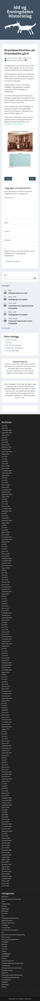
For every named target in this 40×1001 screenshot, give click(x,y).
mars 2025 (5, 442)
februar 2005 (6, 860)
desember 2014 (6, 663)
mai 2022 (4, 499)
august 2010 (5, 781)
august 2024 (5, 454)
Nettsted (7, 240)
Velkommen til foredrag (14, 348)
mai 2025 (4, 437)
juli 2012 (4, 731)
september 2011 (7, 753)
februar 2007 (6, 845)
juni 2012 (4, 734)
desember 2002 (6, 876)
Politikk (4, 951)
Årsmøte (4, 906)
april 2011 (5, 762)
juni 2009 (4, 810)
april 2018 (5, 577)
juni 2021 (4, 513)
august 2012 (5, 729)
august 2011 (5, 755)
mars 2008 (5, 836)
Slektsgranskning (12, 60)
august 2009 (5, 807)
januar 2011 (5, 769)
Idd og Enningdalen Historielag (20, 11)
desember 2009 (6, 798)
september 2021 (7, 511)
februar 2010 (6, 793)
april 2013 (5, 710)
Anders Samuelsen (12, 58)
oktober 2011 (6, 750)
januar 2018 (5, 584)
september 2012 (7, 727)
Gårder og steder (7, 920)
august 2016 (5, 620)
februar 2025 (6, 445)
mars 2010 (5, 791)
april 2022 (5, 501)
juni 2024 (4, 456)
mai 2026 (4, 426)
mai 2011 (4, 760)
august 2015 (5, 646)
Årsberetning (6, 904)
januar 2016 (5, 634)
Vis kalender (6, 328)
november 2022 (7, 490)
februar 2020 (6, 532)
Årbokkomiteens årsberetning (11, 899)
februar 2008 (6, 838)
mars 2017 (5, 606)
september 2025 (7, 433)
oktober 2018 (6, 563)
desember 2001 (6, 879)
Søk (5, 275)
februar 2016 (6, 632)
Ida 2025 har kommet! (14, 345)
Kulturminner (6, 937)
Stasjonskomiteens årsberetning (12, 975)
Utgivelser (20, 60)
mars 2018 (5, 580)
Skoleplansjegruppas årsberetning (12, 963)
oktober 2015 (6, 641)
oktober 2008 (6, 829)
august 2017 (5, 594)
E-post (7, 231)
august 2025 (5, 435)
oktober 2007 (6, 843)
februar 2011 (6, 767)
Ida (3, 932)
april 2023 (5, 480)
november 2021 (7, 509)
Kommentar (9, 198)
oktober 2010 (6, 777)
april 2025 (5, 440)
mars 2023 (5, 482)
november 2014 (7, 665)
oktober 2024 (6, 449)
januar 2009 (5, 822)
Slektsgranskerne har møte (18, 293)
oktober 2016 (6, 615)
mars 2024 (5, 463)
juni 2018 (4, 573)
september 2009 (7, 805)
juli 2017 (4, 596)
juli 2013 (4, 703)
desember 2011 (6, 746)
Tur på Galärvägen (12, 351)
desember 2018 (6, 558)
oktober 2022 (6, 492)
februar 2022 (6, 506)
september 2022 (7, 494)
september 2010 (7, 779)
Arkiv (3, 901)
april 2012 (5, 736)
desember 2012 (6, 720)
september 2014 (7, 670)
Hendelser (5, 925)
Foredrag (4, 913)
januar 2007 (5, 848)
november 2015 (7, 639)
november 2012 (7, 722)
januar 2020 (5, 535)
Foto (3, 916)
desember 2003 (6, 871)
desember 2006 (6, 850)
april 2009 (5, 814)
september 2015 (7, 644)
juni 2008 (4, 833)
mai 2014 (4, 679)
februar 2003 (6, 874)
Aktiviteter (5, 897)
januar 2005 (5, 862)
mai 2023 (4, 478)
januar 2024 (5, 468)
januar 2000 (5, 883)
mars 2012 (5, 739)
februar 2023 (6, 485)
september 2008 (7, 831)
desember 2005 (6, 855)
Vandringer (5, 984)
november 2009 (7, 800)
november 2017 (7, 587)
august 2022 (5, 497)
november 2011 (7, 748)
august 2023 (5, 475)
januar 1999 (5, 886)
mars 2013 (5, 713)
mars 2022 (5, 504)
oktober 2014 (6, 667)
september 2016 (7, 618)
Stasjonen (5, 973)
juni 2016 (4, 622)
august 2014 (5, 672)
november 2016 (7, 613)
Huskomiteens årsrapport (10, 930)
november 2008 (7, 826)
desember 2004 (6, 864)
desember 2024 (6, 447)
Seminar (4, 958)
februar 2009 (6, 819)
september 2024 (7, 452)
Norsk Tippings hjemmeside (19, 371)
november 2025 (7, 430)
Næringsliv (5, 942)
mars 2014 (5, 684)
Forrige (8, 179)
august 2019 (5, 542)
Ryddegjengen (6, 954)
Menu (4, 3)
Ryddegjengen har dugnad (17, 299)
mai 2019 (4, 549)
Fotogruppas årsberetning (10, 918)
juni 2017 (4, 599)
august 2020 (5, 523)
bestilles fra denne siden (13, 124)
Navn (6, 223)
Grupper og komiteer (8, 923)
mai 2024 (4, 459)
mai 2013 (4, 708)
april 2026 (5, 428)
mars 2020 (5, 530)
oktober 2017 (6, 589)
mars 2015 (5, 656)
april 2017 (5, 603)
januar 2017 (5, 611)
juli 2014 (4, 675)
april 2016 (5, 627)
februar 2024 (6, 466)
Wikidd (4, 987)
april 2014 (5, 682)
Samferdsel (5, 956)
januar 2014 (5, 689)
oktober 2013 (6, 696)
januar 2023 (5, 487)
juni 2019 (4, 546)
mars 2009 (5, 817)
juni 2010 (4, 784)
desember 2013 (6, 691)
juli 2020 (4, 525)
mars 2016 (5, 630)
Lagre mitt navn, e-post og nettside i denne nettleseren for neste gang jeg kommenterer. (19, 253)
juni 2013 (4, 705)
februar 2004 (6, 869)
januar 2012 (5, 743)
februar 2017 (6, 608)
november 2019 (7, 537)
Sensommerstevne (8, 961)
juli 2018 (4, 570)
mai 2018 (4, 575)
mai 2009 (4, 812)
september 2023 (7, 473)
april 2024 (5, 461)
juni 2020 (4, 528)
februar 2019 (6, 554)
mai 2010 (4, 786)
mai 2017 (4, 601)
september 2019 (7, 539)
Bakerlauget (5, 909)
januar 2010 (5, 796)
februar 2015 (6, 658)
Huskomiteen (6, 928)
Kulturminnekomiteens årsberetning (13, 935)
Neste (32, 179)
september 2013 (7, 698)
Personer (4, 949)
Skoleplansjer (6, 966)
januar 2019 (5, 556)
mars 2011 (5, 765)
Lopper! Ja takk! (11, 340)
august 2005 (5, 857)
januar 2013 (5, 717)
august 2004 (5, 867)
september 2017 (7, 592)
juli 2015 (4, 648)
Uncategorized (6, 980)
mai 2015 (4, 651)
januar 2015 (5, 660)
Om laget (4, 947)
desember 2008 (6, 824)
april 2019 (5, 551)
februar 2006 (6, 852)
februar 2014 (6, 686)
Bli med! (9, 342)
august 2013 (5, 701)
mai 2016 (4, 625)
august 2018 (5, 568)
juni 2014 (4, 677)
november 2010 (7, 774)
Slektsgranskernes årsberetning (12, 968)
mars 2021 (5, 516)
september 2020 (7, 520)
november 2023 (7, 471)
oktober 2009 (6, 803)
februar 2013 (6, 715)
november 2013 (7, 694)
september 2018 (7, 565)
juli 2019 (4, 544)
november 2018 (7, 561)
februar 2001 (6, 881)
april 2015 (5, 653)
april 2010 (5, 788)
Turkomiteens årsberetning (10, 977)
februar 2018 (6, 582)
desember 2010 (6, 772)
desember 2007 (6, 841)
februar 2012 (6, 741)
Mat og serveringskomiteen (10, 939)
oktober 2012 (6, 724)
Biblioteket (5, 911)
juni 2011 (4, 758)
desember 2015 (6, 637)
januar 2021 (5, 518)
